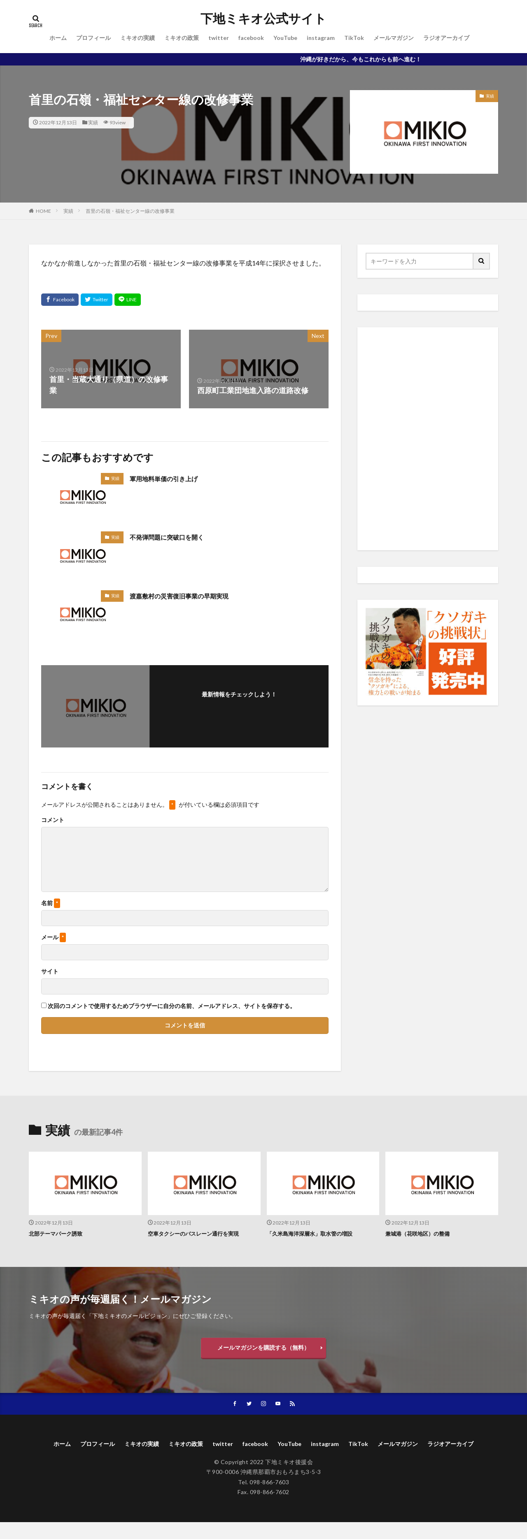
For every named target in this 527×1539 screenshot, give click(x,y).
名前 (50, 903)
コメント (52, 820)
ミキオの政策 (181, 37)
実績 (93, 122)
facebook (251, 37)
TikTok (354, 37)
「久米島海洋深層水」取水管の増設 (316, 1233)
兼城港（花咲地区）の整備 (422, 1233)
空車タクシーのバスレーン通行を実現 (200, 1233)
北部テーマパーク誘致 (60, 1233)
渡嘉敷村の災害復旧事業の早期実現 (189, 595)
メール (53, 937)
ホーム (58, 37)
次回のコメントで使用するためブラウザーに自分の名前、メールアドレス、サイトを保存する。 (172, 1006)
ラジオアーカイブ (446, 37)
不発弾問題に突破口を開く (174, 536)
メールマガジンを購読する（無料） (263, 1349)
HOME (43, 211)
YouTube (285, 37)
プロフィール (93, 37)
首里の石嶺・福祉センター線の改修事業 (130, 211)
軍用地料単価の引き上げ (170, 478)
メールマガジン (393, 37)
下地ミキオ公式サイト (263, 18)
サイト (49, 971)
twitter (218, 37)
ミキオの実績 (137, 37)
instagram (321, 37)
